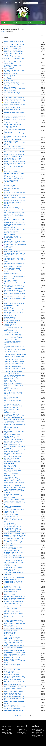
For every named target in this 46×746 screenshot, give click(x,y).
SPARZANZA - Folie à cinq (10, 600)
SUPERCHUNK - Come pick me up (13, 406)
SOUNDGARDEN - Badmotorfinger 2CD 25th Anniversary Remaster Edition (14, 291)
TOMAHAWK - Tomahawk (10, 477)
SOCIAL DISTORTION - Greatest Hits (13, 251)
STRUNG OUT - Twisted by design (13, 371)
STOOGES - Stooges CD (10, 324)
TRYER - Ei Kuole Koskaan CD (12, 172)
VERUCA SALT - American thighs (12, 555)
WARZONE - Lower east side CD (12, 531)
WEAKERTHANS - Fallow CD (11, 540)
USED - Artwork (8, 610)
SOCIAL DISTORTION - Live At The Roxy (14, 253)
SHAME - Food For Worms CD (12, 111)
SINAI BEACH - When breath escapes (14, 222)
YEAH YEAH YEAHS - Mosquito (12, 659)
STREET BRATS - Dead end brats (12, 341)
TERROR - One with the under (12, 434)
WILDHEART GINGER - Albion (11, 673)
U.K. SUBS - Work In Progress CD (13, 628)
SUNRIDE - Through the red (11, 404)
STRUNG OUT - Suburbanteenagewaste (14, 368)
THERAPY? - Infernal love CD (11, 443)
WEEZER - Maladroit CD (10, 545)
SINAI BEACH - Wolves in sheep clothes (14, 224)
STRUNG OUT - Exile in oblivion (12, 366)
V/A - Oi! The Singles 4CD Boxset (12, 102)
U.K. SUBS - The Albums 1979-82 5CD (14, 99)
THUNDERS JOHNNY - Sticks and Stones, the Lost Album (12, 590)
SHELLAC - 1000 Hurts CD (11, 195)
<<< (14, 715)
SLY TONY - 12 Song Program (12, 612)
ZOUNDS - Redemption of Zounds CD (14, 645)
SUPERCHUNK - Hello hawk (11, 407)
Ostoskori (30, 22)
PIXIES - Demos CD (9, 68)
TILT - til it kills (7, 460)
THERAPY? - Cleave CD (10, 317)
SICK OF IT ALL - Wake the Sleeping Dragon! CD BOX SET (13, 309)
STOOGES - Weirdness (10, 326)
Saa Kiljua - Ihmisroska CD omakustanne (11, 77)
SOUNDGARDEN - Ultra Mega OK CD (14, 304)
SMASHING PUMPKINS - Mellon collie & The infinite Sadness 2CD (14, 242)
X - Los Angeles (8, 574)
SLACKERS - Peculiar (9, 233)
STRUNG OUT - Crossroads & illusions (14, 361)
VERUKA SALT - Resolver (10, 559)
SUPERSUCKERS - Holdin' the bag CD (14, 691)
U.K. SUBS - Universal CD (10, 518)
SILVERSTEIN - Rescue (10, 632)
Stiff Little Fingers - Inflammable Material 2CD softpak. (12, 66)
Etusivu (3, 31)
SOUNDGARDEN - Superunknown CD (14, 302)
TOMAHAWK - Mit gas (9, 475)
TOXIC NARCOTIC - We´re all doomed (14, 482)
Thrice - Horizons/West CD (11, 75)
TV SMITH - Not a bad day (11, 497)
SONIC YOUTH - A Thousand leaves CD (14, 276)
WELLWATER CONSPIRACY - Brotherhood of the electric (11, 549)
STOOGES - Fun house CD (11, 322)
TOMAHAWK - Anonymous (11, 474)
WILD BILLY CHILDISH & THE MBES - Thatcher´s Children (13, 568)
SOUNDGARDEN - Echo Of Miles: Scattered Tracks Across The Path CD (14, 680)
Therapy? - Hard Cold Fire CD (12, 109)
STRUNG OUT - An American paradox (14, 360)
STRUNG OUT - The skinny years (12, 370)
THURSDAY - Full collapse (11, 451)
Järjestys (5, 37)
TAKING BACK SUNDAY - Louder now (14, 419)
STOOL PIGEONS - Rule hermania (13, 331)
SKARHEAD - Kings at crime (11, 226)
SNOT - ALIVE (7, 248)
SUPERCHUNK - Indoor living (11, 412)
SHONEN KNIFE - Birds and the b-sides (14, 200)
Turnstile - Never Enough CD (11, 82)
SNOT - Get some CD (9, 249)
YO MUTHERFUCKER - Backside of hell (14, 577)
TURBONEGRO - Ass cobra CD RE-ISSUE (14, 161)
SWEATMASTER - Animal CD (11, 414)
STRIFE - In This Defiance (10, 351)
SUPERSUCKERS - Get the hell (12, 669)
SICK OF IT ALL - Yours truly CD (12, 207)
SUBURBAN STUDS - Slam (11, 382)
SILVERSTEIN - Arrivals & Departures (14, 212)
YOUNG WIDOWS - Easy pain (11, 674)
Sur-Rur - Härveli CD (9, 80)
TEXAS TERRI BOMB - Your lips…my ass (14, 499)
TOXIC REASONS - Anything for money (14, 484)
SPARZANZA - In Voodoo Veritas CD (13, 601)
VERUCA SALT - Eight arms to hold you (14, 557)
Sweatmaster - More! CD (10, 73)
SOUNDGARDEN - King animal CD (13, 656)
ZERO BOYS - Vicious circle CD (12, 586)
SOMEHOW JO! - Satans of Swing (12, 684)
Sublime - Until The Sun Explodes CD (14, 45)
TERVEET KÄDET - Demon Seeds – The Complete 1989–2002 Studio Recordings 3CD (14, 126)
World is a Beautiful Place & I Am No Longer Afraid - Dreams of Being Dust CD (14, 58)
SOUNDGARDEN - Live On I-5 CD (12, 627)
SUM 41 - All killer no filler (11, 389)
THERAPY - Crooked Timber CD (12, 588)
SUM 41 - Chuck (8, 390)
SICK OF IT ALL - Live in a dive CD (12, 202)
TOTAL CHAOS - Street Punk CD (12, 695)
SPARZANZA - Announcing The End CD (14, 596)
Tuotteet (15, 22)
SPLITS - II (6, 683)
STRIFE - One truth (9, 353)
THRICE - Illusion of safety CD (12, 445)
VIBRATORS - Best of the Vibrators (13, 566)
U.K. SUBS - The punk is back (11, 516)
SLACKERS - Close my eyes (11, 227)
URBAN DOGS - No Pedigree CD (12, 528)
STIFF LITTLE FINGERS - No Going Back (14, 676)
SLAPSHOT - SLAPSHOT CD (11, 705)
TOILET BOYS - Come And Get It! (12, 470)
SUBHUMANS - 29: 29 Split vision (13, 377)
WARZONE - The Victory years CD (13, 537)
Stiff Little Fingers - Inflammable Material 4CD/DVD (12, 62)
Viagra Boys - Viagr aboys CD (12, 92)
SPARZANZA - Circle (9, 671)
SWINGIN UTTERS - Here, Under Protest (15, 634)
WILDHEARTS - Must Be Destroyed (13, 572)
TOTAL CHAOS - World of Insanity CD (14, 696)
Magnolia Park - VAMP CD (11, 90)
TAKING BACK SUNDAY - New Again (13, 603)
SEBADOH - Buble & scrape (11, 187)
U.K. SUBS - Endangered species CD (13, 501)
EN (8, 2)
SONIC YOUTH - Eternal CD (11, 594)
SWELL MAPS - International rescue (13, 417)
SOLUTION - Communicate (11, 273)
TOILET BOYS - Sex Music (10, 472)
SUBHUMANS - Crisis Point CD (12, 160)
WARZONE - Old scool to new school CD (15, 533)
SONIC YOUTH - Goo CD (10, 280)
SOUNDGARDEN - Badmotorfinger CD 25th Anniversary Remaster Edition (14, 287)
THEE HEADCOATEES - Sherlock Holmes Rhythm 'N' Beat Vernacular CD (14, 707)
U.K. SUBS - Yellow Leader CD (12, 514)
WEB (43, 730)
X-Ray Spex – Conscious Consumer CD (14, 101)
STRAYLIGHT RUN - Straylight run (13, 337)
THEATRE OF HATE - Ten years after (13, 439)
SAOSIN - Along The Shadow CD (12, 693)
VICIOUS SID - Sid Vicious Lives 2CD (13, 156)
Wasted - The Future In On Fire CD (13, 46)
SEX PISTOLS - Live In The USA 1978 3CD (14, 89)
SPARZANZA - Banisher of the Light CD (14, 598)
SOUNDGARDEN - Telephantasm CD (13, 622)
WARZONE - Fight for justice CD (12, 530)
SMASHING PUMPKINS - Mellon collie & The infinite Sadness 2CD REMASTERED (14, 653)
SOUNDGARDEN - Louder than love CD (14, 297)
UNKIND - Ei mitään (9, 523)
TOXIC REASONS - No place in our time (14, 487)
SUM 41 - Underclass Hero (11, 399)
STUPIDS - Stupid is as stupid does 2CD (14, 375)
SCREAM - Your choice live (11, 180)
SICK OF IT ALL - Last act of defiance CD (14, 678)
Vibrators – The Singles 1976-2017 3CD (14, 97)
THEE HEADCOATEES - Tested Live (13, 441)
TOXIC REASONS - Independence (12, 485)
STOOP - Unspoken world (11, 332)
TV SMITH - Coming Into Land (12, 637)
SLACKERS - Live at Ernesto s (11, 231)
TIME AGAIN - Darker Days (11, 467)
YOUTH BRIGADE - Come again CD (13, 579)
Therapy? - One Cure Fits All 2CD (12, 50)
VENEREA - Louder (9, 554)
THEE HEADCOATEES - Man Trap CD (13, 710)
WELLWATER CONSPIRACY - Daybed (13, 552)
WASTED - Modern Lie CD (11, 123)
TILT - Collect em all (9, 463)
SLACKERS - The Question (11, 236)
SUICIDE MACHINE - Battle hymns (13, 384)
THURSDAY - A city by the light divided (14, 450)
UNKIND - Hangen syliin (10, 525)
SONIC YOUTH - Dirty (9, 278)
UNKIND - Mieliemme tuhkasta (12, 526)
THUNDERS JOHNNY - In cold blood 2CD (15, 686)
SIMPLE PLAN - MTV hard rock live (13, 214)
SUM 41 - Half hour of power (11, 397)
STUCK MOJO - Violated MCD (11, 373)
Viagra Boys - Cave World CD (11, 118)
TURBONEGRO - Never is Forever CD (14, 155)
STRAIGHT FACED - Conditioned (12, 334)
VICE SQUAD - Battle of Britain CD (13, 146)
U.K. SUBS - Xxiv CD (9, 513)
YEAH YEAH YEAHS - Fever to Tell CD (13, 576)
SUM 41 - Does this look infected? (13, 392)
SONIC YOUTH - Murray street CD (13, 285)
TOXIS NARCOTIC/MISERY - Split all (13, 489)
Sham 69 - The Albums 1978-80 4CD (13, 52)
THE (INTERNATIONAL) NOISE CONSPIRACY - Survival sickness (12, 437)
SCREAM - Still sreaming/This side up (14, 178)
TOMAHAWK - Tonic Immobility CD (13, 139)
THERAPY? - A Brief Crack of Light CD (14, 651)
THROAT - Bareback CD (10, 315)
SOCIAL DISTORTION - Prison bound (13, 258)
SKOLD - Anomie (8, 635)
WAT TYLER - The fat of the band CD (13, 538)
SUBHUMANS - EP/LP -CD (11, 378)
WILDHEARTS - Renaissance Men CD (14, 170)
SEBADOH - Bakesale (9, 185)
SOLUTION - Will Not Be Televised (13, 275)
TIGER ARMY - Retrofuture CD (12, 458)
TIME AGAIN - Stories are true (12, 468)
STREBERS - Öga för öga (10, 339)
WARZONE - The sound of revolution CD (15, 535)
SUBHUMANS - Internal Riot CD (12, 158)
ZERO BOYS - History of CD (11, 593)
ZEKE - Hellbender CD (10, 319)
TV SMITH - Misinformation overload (14, 496)
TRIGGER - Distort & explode (11, 494)
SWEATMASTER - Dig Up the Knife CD (14, 416)
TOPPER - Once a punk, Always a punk (14, 479)
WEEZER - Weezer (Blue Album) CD (13, 547)
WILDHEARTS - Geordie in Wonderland (14, 571)
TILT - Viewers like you (10, 465)
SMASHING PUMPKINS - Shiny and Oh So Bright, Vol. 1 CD (14, 306)
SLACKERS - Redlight (9, 234)
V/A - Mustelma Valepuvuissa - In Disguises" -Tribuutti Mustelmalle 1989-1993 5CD (14, 142)
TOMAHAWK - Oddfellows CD (12, 657)
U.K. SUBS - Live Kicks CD (10, 511)
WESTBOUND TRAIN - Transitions (13, 560)
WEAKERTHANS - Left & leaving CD (13, 542)
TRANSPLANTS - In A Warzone (12, 664)
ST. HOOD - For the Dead (10, 608)
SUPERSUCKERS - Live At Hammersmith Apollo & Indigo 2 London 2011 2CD (15, 639)
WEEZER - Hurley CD (9, 543)
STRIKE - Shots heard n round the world (15, 354)
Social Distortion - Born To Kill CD (13, 48)
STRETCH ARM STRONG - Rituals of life (14, 349)
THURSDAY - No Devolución (11, 630)
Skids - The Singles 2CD (10, 87)
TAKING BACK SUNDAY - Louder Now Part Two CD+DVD (14, 421)
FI (6, 2)
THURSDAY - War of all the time (12, 456)
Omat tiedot (16, 2)
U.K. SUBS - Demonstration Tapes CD (14, 509)
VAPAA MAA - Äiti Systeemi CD (12, 107)
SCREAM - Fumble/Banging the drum (14, 177)
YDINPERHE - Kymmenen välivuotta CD (14, 116)
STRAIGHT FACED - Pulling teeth (12, 336)
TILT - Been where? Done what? (12, 462)
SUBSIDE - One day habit (10, 380)
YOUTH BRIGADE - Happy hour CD (13, 581)
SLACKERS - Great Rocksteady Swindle (14, 229)
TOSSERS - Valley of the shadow (12, 480)
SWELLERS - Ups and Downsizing (13, 620)
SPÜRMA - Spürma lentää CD (12, 320)
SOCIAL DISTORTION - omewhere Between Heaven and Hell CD (13, 267)
